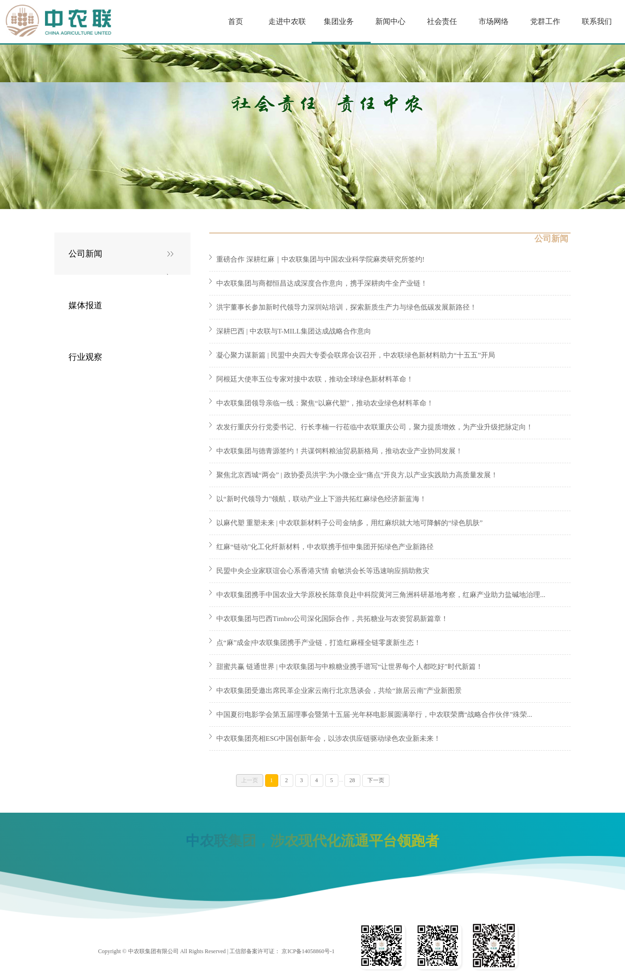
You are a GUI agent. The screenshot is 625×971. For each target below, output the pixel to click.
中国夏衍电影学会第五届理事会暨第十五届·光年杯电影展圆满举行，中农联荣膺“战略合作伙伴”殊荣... (374, 714)
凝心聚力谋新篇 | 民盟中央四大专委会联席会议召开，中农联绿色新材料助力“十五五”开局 (355, 355)
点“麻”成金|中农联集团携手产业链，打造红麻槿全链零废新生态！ (318, 642)
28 (352, 780)
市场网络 (494, 21)
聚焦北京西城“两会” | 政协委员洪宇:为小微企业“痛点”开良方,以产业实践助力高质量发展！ (357, 475)
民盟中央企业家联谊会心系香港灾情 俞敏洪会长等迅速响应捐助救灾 (322, 571)
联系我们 (597, 21)
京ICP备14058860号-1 (308, 951)
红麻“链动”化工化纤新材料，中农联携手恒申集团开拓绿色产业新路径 (325, 547)
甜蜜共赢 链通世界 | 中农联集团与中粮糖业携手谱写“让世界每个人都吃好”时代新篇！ (349, 666)
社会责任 (442, 21)
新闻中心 (390, 21)
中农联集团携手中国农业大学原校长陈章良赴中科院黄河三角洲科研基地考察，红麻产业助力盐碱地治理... (380, 594)
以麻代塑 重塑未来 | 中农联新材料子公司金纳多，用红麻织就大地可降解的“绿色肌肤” (349, 523)
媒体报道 (85, 305)
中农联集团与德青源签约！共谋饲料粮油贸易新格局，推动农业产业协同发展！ (339, 451)
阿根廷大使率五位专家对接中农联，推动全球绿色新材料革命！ (314, 379)
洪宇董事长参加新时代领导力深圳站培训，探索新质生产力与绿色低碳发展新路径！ (346, 307)
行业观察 (85, 357)
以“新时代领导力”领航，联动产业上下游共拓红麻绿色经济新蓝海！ (321, 499)
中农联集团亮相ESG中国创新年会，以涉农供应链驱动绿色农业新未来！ (328, 738)
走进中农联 (287, 21)
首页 (235, 21)
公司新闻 (85, 253)
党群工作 (545, 21)
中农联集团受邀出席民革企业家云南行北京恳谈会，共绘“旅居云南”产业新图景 (339, 690)
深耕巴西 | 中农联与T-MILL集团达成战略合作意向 (293, 331)
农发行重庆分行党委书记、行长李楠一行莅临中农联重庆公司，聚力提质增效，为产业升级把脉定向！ (374, 427)
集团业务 (339, 21)
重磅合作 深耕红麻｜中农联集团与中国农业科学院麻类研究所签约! (320, 259)
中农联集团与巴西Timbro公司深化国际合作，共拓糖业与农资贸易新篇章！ (332, 618)
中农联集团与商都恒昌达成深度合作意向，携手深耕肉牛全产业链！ (321, 283)
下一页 (375, 780)
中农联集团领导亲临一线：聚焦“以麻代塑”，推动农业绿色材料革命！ (325, 403)
